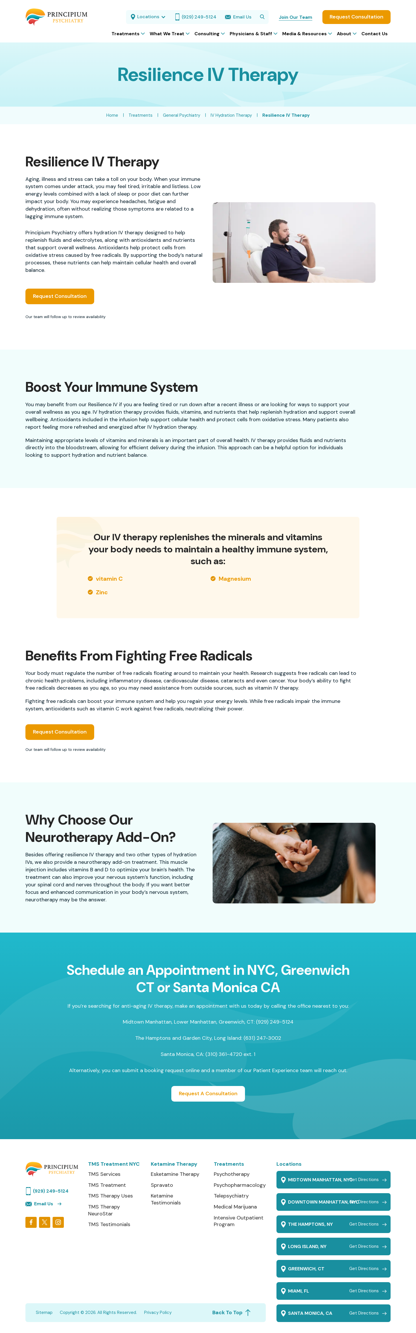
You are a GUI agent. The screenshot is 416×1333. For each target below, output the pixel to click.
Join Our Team (295, 17)
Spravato (162, 1185)
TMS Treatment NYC (114, 1164)
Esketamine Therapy (175, 1174)
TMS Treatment (107, 1185)
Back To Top (231, 1312)
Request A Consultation (208, 1093)
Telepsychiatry (231, 1196)
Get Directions (364, 1179)
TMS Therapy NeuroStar (104, 1210)
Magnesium (235, 578)
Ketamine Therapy (174, 1164)
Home (112, 115)
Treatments (141, 115)
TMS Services (104, 1174)
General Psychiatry (181, 115)
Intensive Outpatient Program (238, 1221)
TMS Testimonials (109, 1224)
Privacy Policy (158, 1312)
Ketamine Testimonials (166, 1199)
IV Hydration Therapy (231, 115)
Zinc (102, 592)
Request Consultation (356, 16)
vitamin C (109, 578)
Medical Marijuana (235, 1207)
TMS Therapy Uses (110, 1196)
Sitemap (44, 1312)
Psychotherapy (232, 1174)
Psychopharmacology (240, 1185)
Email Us (39, 1204)
